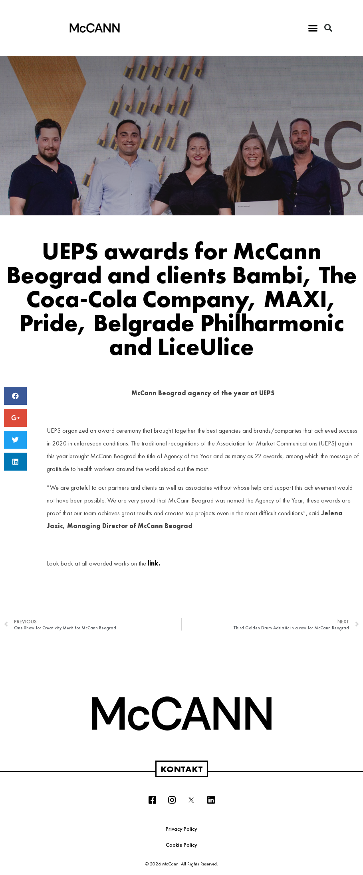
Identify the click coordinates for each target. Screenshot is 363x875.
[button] (313, 27)
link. (154, 563)
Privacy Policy (181, 828)
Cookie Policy (181, 844)
